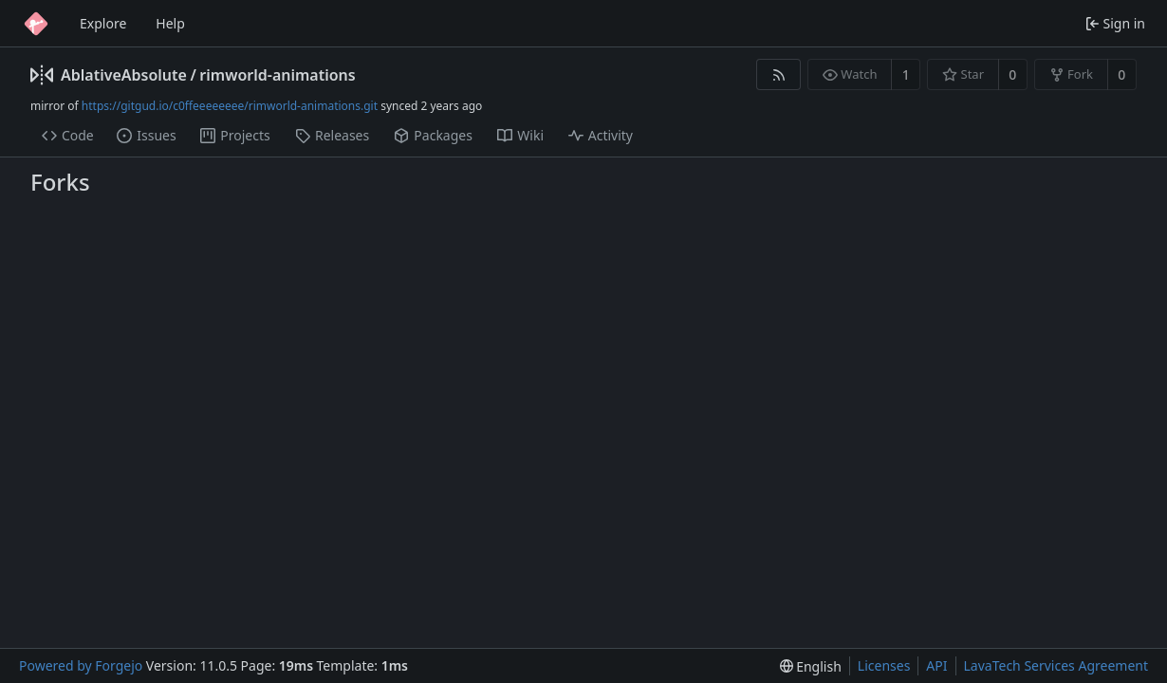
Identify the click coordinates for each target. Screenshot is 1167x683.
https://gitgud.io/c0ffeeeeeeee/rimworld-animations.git (230, 106)
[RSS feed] (778, 74)
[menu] (811, 666)
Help (170, 23)
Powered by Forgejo (80, 665)
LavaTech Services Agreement (1056, 665)
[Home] (36, 24)
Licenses (884, 665)
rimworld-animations (277, 74)
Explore (103, 23)
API (936, 665)
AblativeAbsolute (124, 74)
